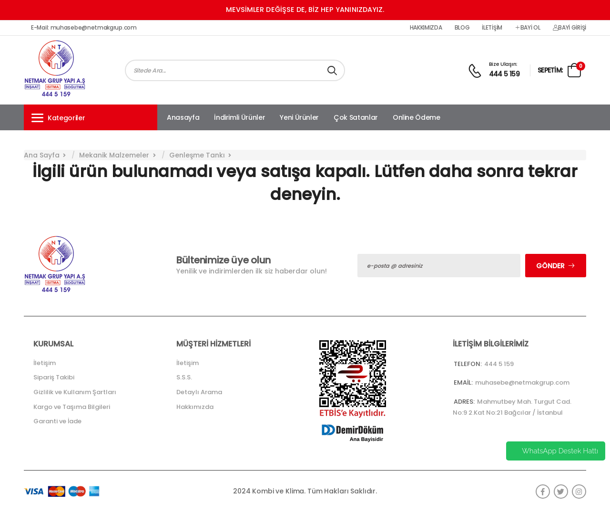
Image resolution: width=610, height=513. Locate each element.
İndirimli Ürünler (239, 117)
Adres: (464, 401)
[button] (90, 117)
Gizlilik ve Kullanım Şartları (74, 392)
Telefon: (468, 363)
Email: (463, 382)
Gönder (550, 266)
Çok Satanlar (356, 117)
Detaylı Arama (199, 392)
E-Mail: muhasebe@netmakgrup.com (84, 28)
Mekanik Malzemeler (114, 155)
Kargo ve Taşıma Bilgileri (71, 406)
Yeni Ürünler (299, 117)
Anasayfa (183, 117)
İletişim (492, 28)
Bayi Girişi (569, 28)
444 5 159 (504, 74)
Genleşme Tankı (197, 155)
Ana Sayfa (42, 155)
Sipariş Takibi (53, 377)
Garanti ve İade (57, 421)
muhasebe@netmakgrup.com (522, 382)
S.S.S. (184, 377)
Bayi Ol (527, 28)
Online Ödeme (416, 117)
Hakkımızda (426, 28)
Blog (462, 28)
